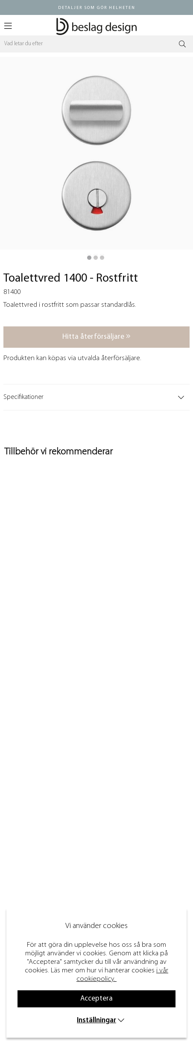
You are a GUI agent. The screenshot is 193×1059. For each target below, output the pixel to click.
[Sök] (96, 43)
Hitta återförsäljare (96, 336)
